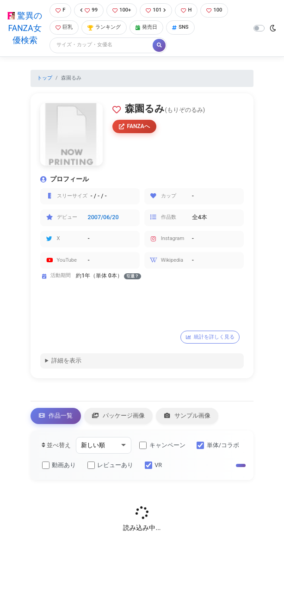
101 (156, 10)
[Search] (102, 45)
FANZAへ (134, 126)
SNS (180, 27)
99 (89, 10)
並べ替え (56, 445)
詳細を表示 (66, 360)
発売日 (146, 27)
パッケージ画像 (118, 415)
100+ (121, 10)
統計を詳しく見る (210, 337)
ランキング (104, 27)
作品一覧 (56, 415)
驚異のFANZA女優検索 (24, 28)
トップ (44, 78)
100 (214, 10)
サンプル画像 (187, 415)
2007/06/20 (103, 217)
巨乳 (64, 27)
